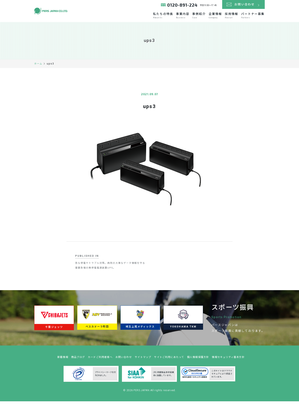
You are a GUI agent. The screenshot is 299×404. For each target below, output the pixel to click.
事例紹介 (180, 17)
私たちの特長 (133, 17)
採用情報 (224, 17)
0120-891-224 (181, 6)
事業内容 (158, 17)
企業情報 (202, 17)
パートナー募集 (251, 17)
